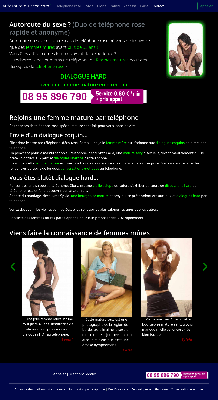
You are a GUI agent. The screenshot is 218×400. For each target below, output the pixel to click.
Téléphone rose (69, 6)
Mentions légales (83, 374)
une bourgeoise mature (90, 195)
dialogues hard (188, 195)
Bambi (115, 6)
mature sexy (133, 153)
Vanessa (129, 6)
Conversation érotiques (187, 389)
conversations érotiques (80, 168)
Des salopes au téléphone (150, 389)
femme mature (47, 163)
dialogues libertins (68, 158)
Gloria (101, 6)
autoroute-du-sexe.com (27, 6)
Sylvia (89, 6)
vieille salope (103, 185)
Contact (158, 6)
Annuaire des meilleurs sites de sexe (39, 389)
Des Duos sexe (118, 389)
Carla (144, 6)
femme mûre (116, 142)
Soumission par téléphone (86, 389)
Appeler (206, 6)
